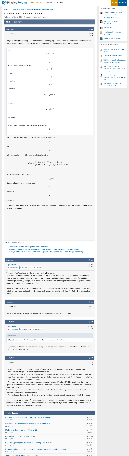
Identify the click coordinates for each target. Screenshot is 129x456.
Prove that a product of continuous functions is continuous (29, 427)
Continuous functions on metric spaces (22, 440)
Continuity (38, 18)
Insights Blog (38, 3)
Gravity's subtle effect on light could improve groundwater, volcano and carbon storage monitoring (47, 253)
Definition (46, 18)
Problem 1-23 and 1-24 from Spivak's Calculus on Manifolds (29, 421)
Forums (51, 3)
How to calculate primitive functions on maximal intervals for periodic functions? (37, 452)
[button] (44, 3)
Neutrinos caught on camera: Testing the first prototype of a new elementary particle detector (45, 250)
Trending (62, 3)
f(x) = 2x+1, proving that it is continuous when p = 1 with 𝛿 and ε (31, 446)
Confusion (31, 18)
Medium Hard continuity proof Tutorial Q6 (22, 433)
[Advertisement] (49, 225)
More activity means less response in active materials (30, 247)
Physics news (11, 243)
